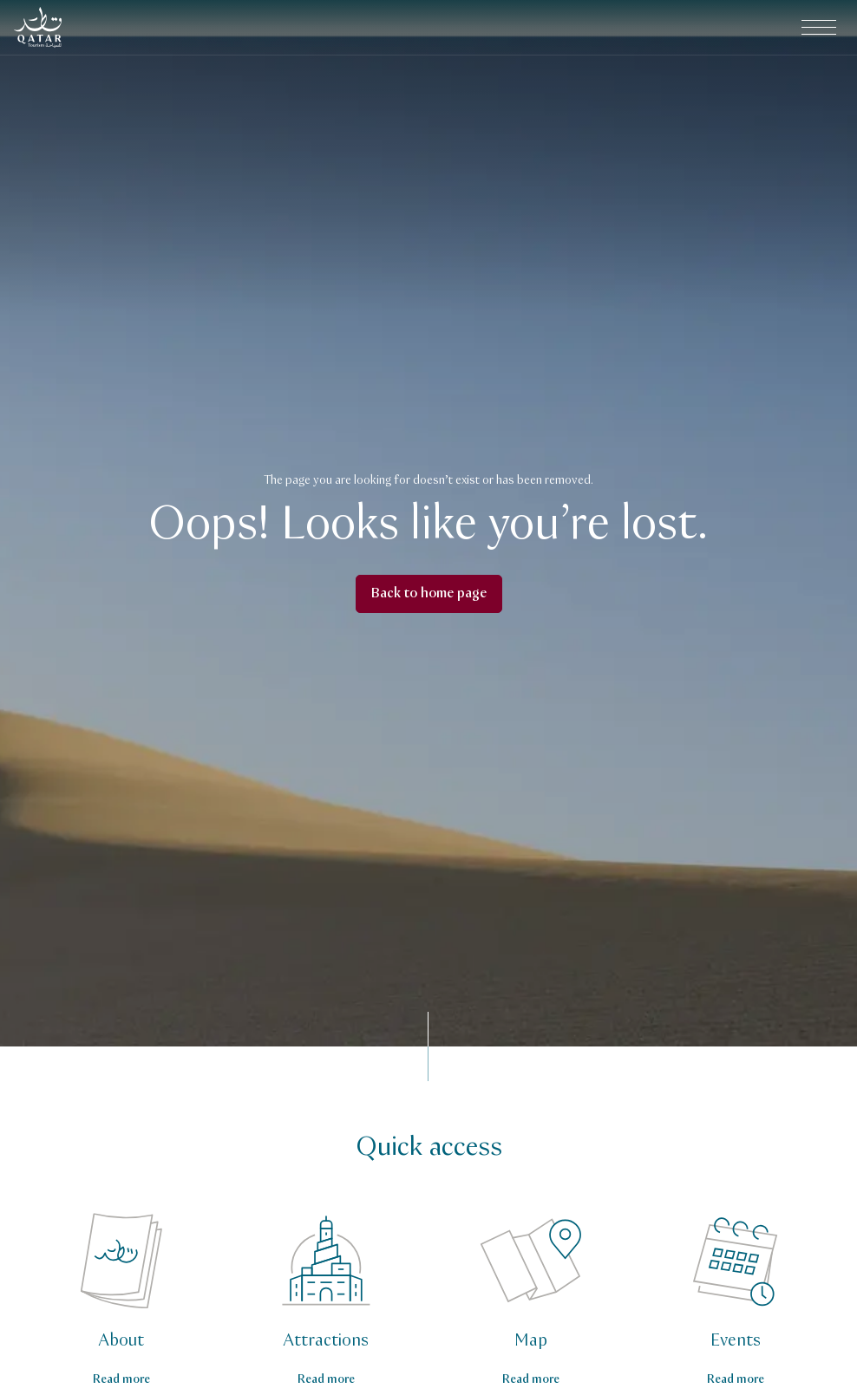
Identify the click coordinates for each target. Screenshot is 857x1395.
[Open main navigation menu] (819, 27)
